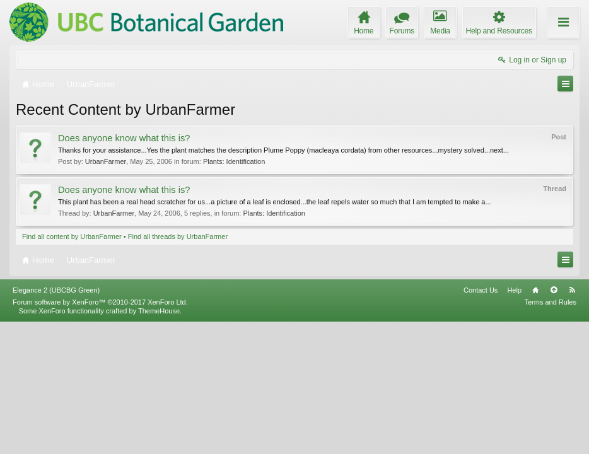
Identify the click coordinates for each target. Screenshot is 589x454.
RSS (572, 421)
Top (553, 421)
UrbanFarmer (105, 161)
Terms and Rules (550, 434)
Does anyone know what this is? (124, 138)
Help (514, 422)
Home (535, 421)
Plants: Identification (234, 161)
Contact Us (481, 422)
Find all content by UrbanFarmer (72, 236)
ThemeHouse (159, 442)
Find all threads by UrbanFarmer (178, 236)
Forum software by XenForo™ (100, 434)
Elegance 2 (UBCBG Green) (56, 422)
